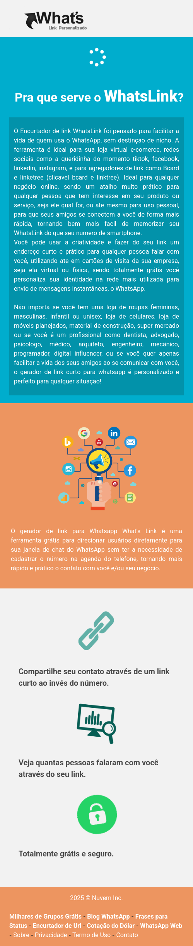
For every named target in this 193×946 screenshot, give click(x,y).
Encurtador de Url (57, 925)
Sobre (21, 935)
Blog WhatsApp (108, 916)
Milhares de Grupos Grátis (45, 916)
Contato (127, 935)
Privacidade (51, 935)
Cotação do (102, 925)
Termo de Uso (91, 935)
